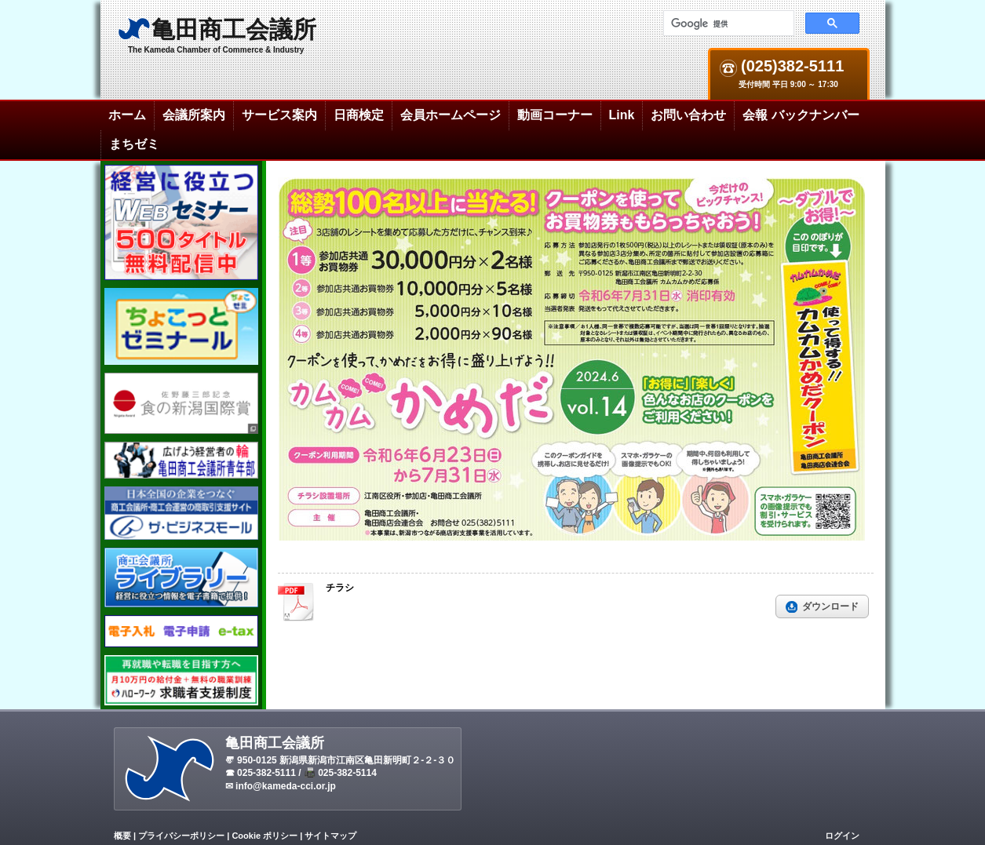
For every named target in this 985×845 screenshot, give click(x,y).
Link (622, 115)
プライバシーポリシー (181, 835)
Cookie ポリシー (264, 835)
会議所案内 (193, 115)
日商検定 (359, 115)
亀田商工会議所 (233, 29)
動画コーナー (555, 115)
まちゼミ (134, 144)
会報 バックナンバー (800, 115)
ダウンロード (830, 606)
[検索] (727, 23)
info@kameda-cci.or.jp (285, 786)
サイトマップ (330, 835)
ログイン (842, 835)
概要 (122, 835)
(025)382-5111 (791, 66)
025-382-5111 (266, 772)
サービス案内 (279, 115)
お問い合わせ (688, 115)
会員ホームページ (450, 115)
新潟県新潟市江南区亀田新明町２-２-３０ (367, 760)
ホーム (127, 115)
